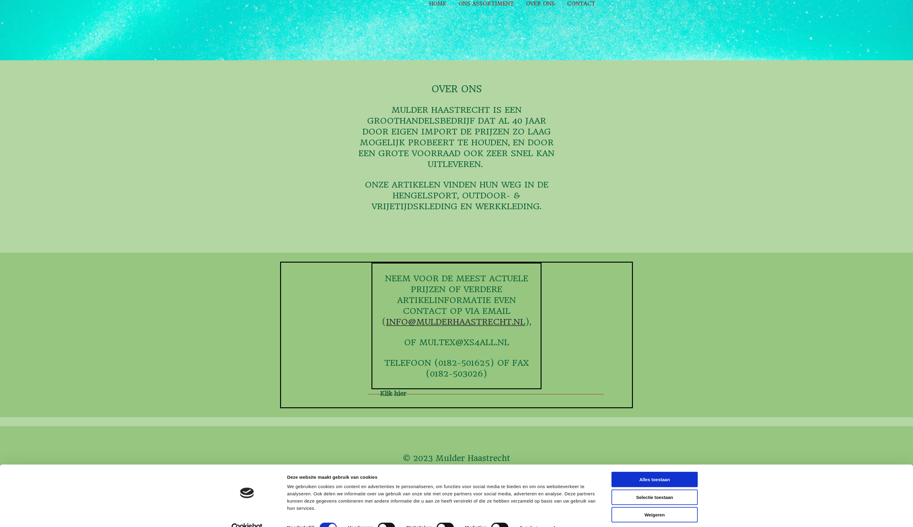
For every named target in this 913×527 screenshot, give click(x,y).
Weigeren (654, 502)
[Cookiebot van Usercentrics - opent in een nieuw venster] (247, 515)
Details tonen (534, 515)
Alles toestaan (654, 466)
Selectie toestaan (654, 484)
